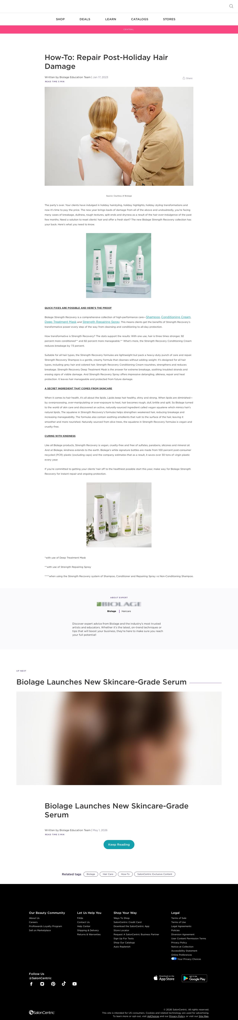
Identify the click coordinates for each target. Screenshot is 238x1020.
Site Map (203, 1012)
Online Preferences (181, 950)
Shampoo (153, 313)
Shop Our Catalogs (124, 938)
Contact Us (83, 918)
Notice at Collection (182, 942)
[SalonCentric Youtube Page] (74, 980)
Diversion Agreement (182, 930)
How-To (125, 870)
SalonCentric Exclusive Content (154, 870)
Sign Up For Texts (124, 934)
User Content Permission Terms (188, 934)
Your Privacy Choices (186, 955)
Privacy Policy (179, 938)
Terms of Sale (178, 914)
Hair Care (108, 870)
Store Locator (121, 926)
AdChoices (153, 1012)
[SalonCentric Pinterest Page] (53, 980)
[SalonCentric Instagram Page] (42, 980)
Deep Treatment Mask (60, 318)
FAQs (80, 914)
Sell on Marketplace (40, 926)
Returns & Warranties (89, 930)
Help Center (83, 922)
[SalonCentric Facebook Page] (31, 980)
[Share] (187, 74)
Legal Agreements (181, 922)
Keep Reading (119, 840)
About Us (34, 914)
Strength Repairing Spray (101, 318)
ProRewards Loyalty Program (45, 922)
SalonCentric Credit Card (127, 918)
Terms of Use (178, 918)
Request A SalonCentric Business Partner (136, 930)
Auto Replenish (122, 942)
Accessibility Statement (184, 946)
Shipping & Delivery (88, 926)
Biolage (91, 870)
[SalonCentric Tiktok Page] (64, 980)
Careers (33, 918)
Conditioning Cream (176, 313)
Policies (175, 926)
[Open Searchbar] (231, 6)
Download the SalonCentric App (131, 922)
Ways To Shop (122, 914)
